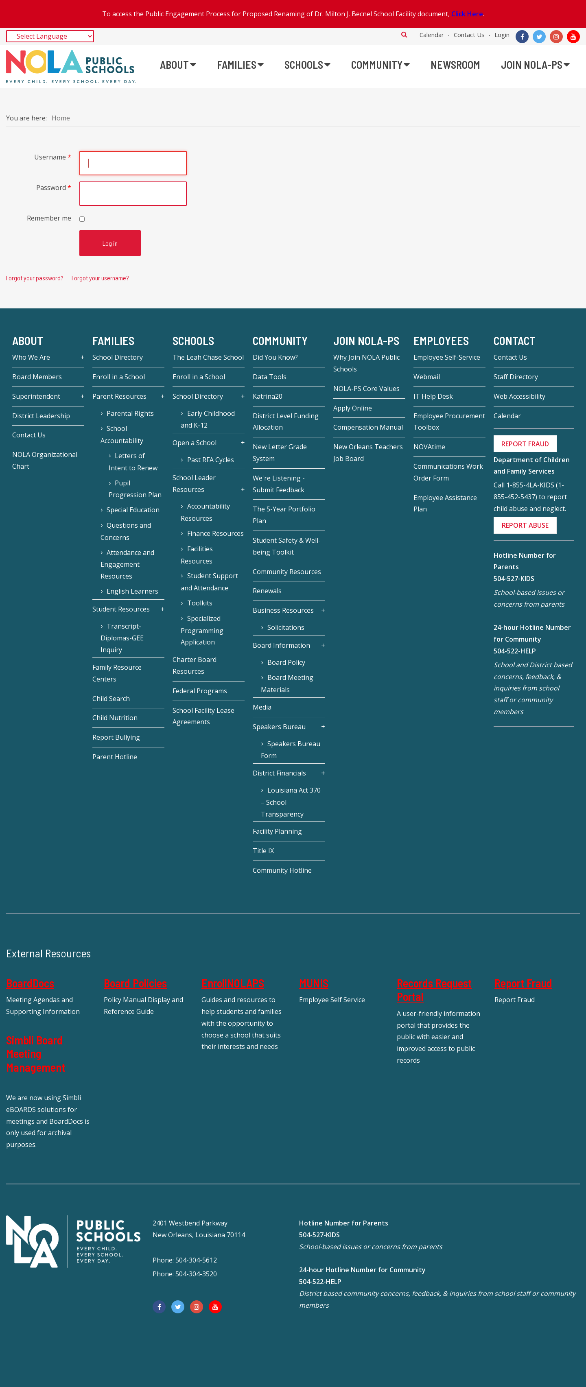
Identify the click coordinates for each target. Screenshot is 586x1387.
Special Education (133, 509)
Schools (193, 340)
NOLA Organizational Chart (44, 460)
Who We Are (31, 357)
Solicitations (285, 627)
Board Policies (135, 983)
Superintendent (36, 396)
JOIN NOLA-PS (366, 340)
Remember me (49, 218)
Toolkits (199, 602)
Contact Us (469, 35)
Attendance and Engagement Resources (127, 564)
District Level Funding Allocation (286, 421)
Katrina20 (267, 396)
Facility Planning (277, 831)
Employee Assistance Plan (445, 503)
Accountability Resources (205, 512)
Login (501, 35)
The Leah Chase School (208, 357)
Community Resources (287, 571)
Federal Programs (200, 690)
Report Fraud (523, 983)
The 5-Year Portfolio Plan (284, 515)
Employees (441, 340)
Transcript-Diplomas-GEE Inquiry (122, 638)
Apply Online (352, 408)
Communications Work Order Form (448, 472)
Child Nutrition (115, 717)
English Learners (132, 591)
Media (262, 707)
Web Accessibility (519, 396)
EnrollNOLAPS (232, 983)
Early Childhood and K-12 (207, 419)
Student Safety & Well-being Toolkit (287, 546)
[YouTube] (573, 36)
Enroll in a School (118, 376)
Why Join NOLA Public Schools (366, 363)
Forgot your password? (34, 278)
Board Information (281, 645)
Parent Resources (119, 396)
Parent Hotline (114, 756)
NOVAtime (429, 446)
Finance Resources (215, 533)
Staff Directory (516, 376)
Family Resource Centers (117, 673)
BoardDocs (30, 983)
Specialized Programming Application (202, 630)
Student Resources (121, 609)
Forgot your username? (100, 278)
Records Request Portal (434, 990)
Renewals (267, 590)
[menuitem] (178, 64)
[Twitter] (539, 36)
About (27, 340)
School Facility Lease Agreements (203, 716)
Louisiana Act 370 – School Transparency (290, 802)
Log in (110, 243)
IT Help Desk (433, 396)
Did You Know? (275, 357)
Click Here (467, 13)
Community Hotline (282, 870)
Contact (515, 340)
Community (280, 340)
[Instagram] (556, 36)
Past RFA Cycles (210, 459)
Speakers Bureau (279, 726)
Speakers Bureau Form (290, 749)
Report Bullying (116, 737)
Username (52, 157)
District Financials (279, 773)
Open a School (194, 442)
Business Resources (283, 610)
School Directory (117, 357)
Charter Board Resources (194, 665)
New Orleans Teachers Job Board (368, 452)
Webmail (426, 376)
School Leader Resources (194, 483)
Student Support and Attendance (209, 581)
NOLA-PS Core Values (366, 388)
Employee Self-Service (446, 357)
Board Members (37, 376)
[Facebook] (522, 36)
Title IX (263, 850)
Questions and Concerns (126, 531)
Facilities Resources (196, 555)
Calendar (432, 35)
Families (113, 340)
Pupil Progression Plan (135, 489)
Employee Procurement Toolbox (449, 421)
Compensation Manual (368, 427)
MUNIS (313, 983)
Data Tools (269, 376)
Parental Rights (130, 413)
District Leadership (41, 415)
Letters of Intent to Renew (133, 461)
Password (53, 187)
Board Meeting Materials (287, 683)
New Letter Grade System (280, 452)
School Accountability (122, 434)
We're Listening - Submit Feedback (279, 484)
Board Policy (286, 662)
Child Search (111, 698)
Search (404, 34)
